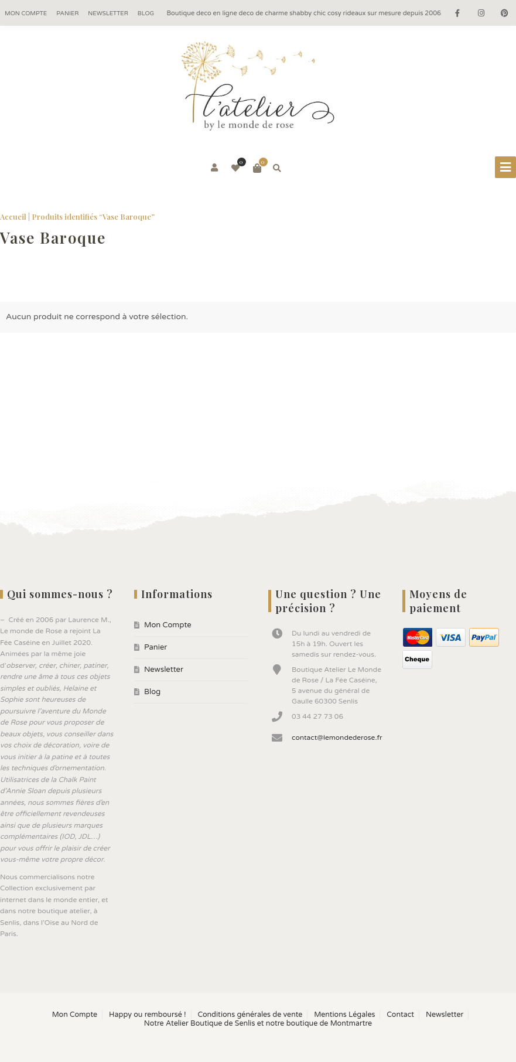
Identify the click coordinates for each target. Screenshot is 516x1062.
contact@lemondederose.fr (337, 737)
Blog (146, 13)
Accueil (13, 216)
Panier (67, 13)
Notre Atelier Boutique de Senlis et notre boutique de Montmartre (258, 1023)
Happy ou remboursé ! (147, 1014)
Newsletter (108, 13)
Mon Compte (26, 13)
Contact (400, 1014)
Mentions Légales (344, 1014)
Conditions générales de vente (249, 1014)
